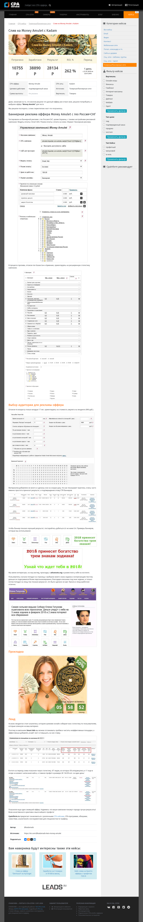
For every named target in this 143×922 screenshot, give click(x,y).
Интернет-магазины (112, 91)
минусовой (109, 151)
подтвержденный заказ (114, 125)
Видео (106, 37)
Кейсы (133, 13)
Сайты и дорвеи (110, 53)
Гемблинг (108, 88)
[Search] (36, 5)
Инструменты (82, 14)
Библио (115, 14)
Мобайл (107, 102)
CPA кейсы (22, 23)
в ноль (107, 154)
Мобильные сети (111, 45)
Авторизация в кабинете (61, 907)
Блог (100, 14)
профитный (109, 147)
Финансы (108, 84)
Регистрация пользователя (61, 909)
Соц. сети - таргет (111, 61)
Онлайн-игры (110, 80)
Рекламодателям (84, 911)
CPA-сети (32, 13)
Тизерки (63, 14)
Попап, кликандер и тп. (113, 49)
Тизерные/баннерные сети (40, 23)
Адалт (107, 106)
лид (106, 121)
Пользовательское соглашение (89, 915)
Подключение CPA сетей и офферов (90, 913)
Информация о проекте (86, 907)
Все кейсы (108, 30)
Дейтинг (108, 99)
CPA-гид (39, 909)
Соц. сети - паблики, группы (115, 57)
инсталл (108, 132)
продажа (108, 128)
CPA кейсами (59, 816)
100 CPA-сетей (40, 907)
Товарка (108, 95)
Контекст (107, 41)
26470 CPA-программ (21, 909)
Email (106, 33)
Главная (12, 14)
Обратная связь (83, 909)
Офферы (49, 13)
